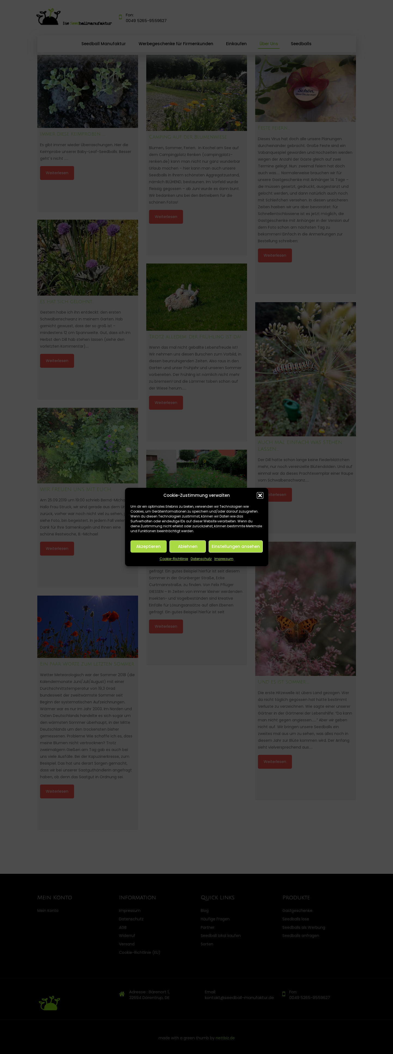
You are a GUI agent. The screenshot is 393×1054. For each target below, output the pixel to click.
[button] (260, 495)
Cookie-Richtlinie (174, 558)
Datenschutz (201, 558)
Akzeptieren (148, 546)
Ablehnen (187, 546)
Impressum (223, 558)
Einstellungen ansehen (236, 546)
